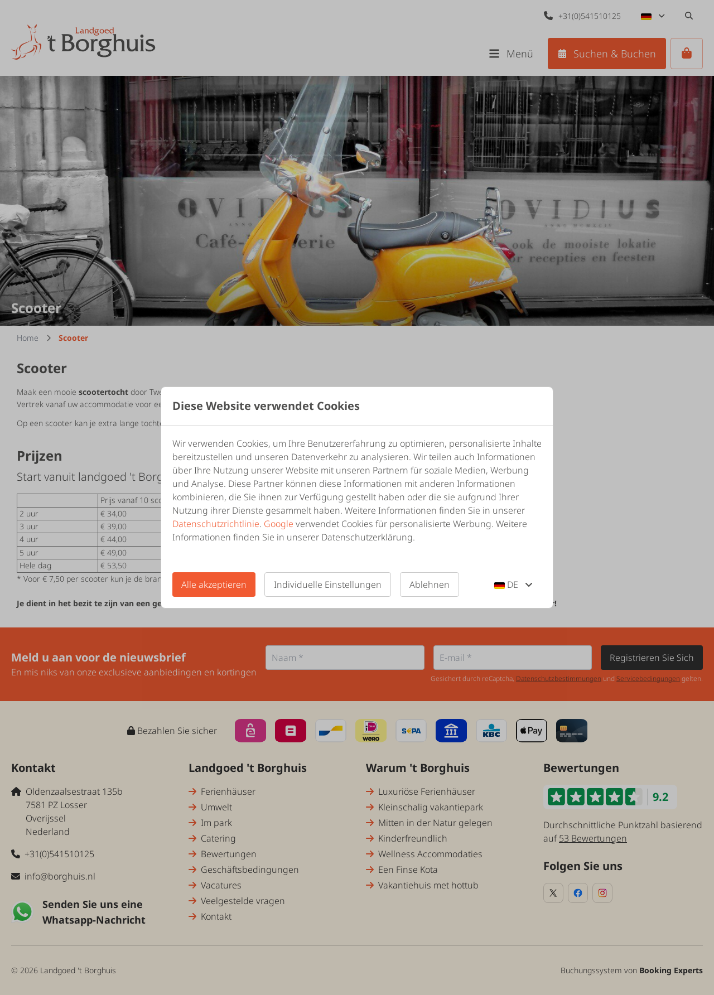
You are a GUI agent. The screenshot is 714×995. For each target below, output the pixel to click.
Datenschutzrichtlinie (215, 524)
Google (278, 524)
